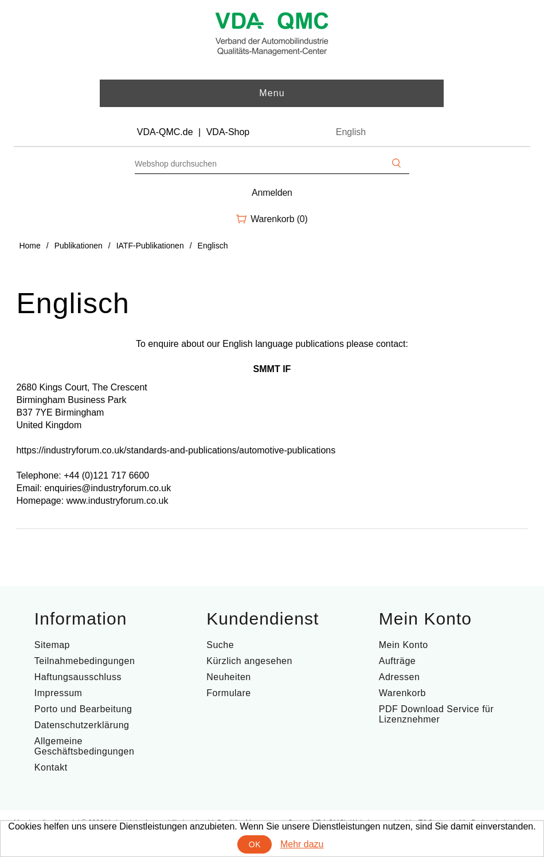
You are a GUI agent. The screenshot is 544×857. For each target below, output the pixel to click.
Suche (220, 645)
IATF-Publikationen (150, 245)
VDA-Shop (228, 132)
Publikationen (78, 245)
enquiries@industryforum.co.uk (107, 488)
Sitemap (52, 645)
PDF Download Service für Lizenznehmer (436, 714)
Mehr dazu (302, 844)
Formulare (228, 693)
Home (29, 245)
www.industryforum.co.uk (117, 500)
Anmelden (272, 193)
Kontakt (51, 767)
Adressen (399, 677)
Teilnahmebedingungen (84, 661)
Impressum (58, 693)
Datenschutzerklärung (82, 725)
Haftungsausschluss (78, 677)
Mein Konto (403, 645)
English (351, 132)
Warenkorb (402, 693)
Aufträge (397, 661)
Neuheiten (228, 677)
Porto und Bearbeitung (83, 709)
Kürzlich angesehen (249, 661)
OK (255, 844)
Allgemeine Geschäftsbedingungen (84, 746)
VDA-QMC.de (165, 132)
